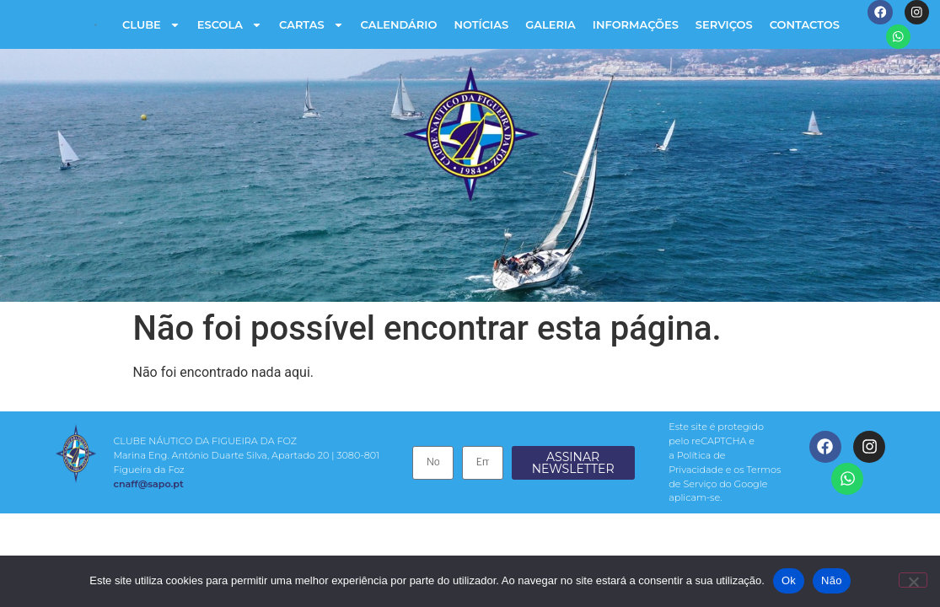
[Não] (913, 580)
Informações (635, 25)
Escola (228, 26)
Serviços (723, 25)
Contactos (804, 25)
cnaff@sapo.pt (147, 486)
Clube (150, 26)
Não (831, 580)
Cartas (310, 26)
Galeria (549, 25)
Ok (789, 580)
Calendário (397, 25)
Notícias (480, 25)
